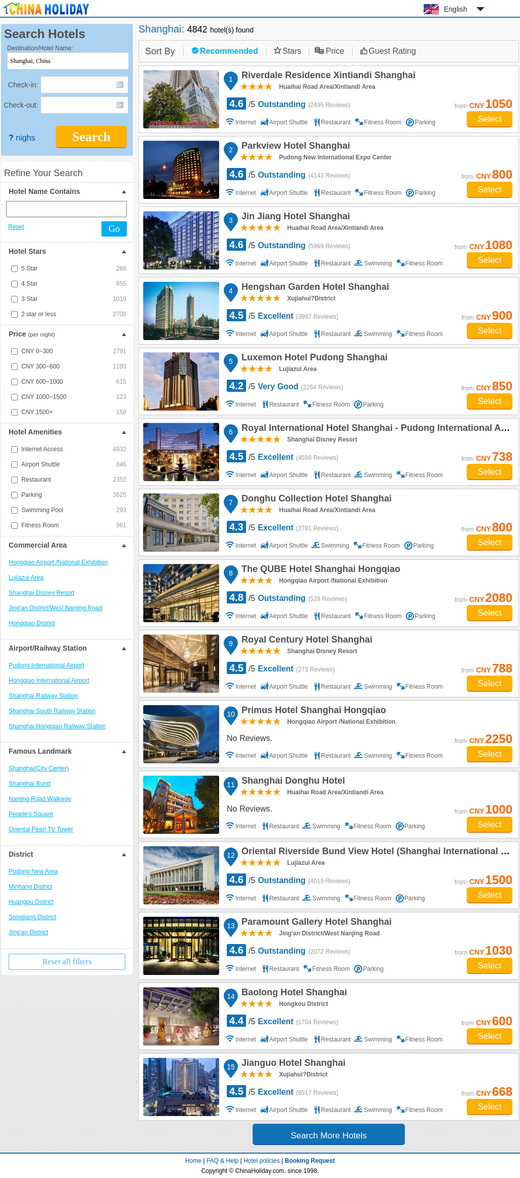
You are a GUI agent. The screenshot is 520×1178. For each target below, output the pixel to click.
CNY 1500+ (73, 412)
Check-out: (21, 105)
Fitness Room (73, 525)
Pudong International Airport (46, 665)
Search (91, 136)
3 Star (73, 299)
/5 (289, 103)
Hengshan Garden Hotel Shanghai (313, 288)
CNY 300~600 (73, 366)
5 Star (73, 268)
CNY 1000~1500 (73, 397)
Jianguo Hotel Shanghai (291, 1064)
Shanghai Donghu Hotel (291, 782)
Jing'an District (28, 932)
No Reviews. (249, 738)
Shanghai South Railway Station (52, 711)
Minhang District (30, 886)
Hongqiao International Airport (49, 680)
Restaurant (73, 479)
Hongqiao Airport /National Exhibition (58, 562)
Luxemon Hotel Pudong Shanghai (313, 358)
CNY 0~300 (73, 351)
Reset (16, 226)
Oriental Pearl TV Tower (41, 829)
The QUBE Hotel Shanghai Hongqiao (319, 570)
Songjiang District (32, 917)
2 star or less (73, 314)
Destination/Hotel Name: (40, 48)
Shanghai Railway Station (43, 695)
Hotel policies (262, 1160)
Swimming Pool (73, 510)
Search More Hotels (329, 1135)
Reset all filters (67, 961)
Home (193, 1160)
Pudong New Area (33, 871)
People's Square (31, 814)
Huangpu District (31, 901)
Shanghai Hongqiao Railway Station (57, 726)
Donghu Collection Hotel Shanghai (315, 500)
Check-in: (23, 85)
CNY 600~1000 (73, 381)
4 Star (73, 283)
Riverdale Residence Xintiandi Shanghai (326, 76)
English (455, 9)
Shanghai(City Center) (39, 768)
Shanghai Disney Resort (41, 592)
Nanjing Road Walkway (40, 798)
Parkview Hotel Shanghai (294, 147)
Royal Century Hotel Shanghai (305, 641)
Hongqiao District (32, 623)
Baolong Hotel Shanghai (292, 993)
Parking (73, 494)
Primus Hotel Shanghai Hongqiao (312, 711)
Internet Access (73, 449)
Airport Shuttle (73, 464)
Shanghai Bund (29, 783)
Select (489, 119)
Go (114, 229)
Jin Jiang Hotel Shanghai (294, 217)
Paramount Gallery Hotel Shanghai (315, 923)
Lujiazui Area (26, 577)
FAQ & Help (222, 1160)
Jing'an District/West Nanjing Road (55, 608)
